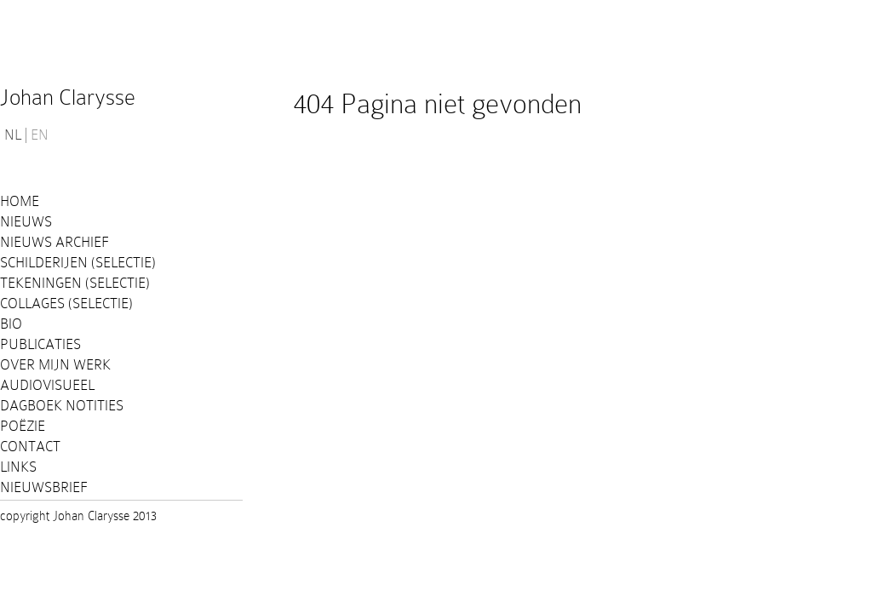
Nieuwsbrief (44, 487)
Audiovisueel (47, 385)
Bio (11, 324)
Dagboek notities (61, 406)
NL (12, 135)
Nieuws (26, 222)
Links (18, 467)
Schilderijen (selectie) (78, 263)
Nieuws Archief (54, 242)
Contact (30, 446)
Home (19, 201)
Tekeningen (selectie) (75, 283)
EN (40, 135)
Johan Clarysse (67, 97)
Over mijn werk (55, 365)
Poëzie (22, 426)
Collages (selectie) (66, 303)
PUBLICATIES (40, 344)
